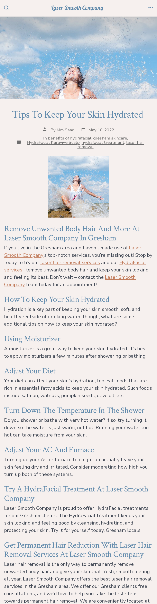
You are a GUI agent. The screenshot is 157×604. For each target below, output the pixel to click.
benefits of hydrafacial (69, 138)
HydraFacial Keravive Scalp (53, 142)
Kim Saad (65, 130)
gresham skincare (110, 138)
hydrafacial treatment (103, 142)
